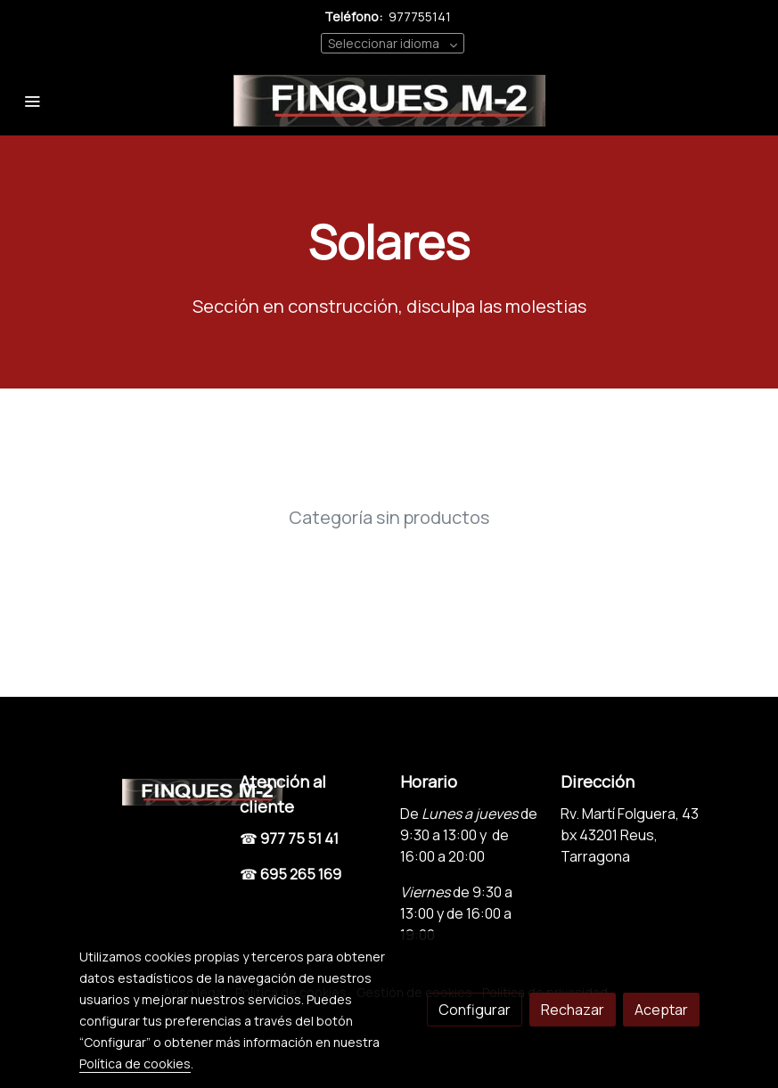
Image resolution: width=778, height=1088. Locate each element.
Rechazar (572, 1009)
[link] (389, 101)
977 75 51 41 (299, 838)
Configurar (474, 1009)
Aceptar (661, 1009)
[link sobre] (149, 789)
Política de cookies (135, 1063)
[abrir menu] (32, 101)
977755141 (420, 16)
